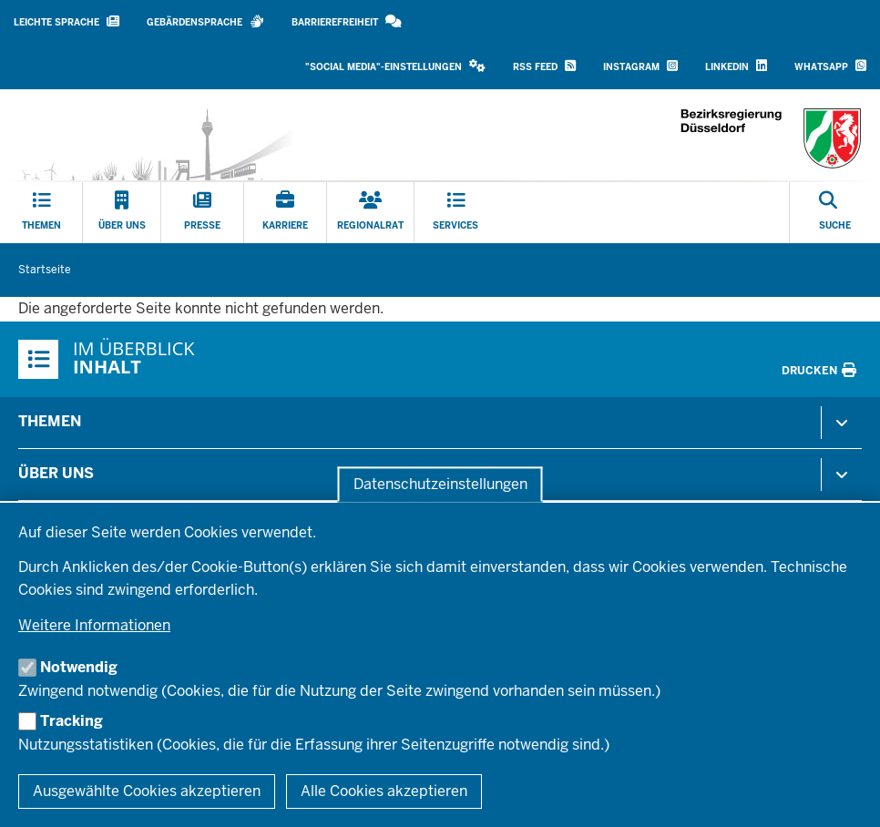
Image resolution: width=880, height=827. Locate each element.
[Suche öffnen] (835, 212)
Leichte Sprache (66, 21)
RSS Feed (544, 66)
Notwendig (79, 667)
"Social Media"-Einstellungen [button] (395, 66)
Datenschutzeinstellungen (440, 484)
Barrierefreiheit (347, 21)
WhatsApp (830, 66)
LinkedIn (736, 66)
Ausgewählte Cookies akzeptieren (147, 791)
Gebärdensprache (205, 21)
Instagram (640, 66)
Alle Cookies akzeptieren (384, 791)
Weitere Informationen (94, 625)
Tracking (71, 720)
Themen (49, 421)
